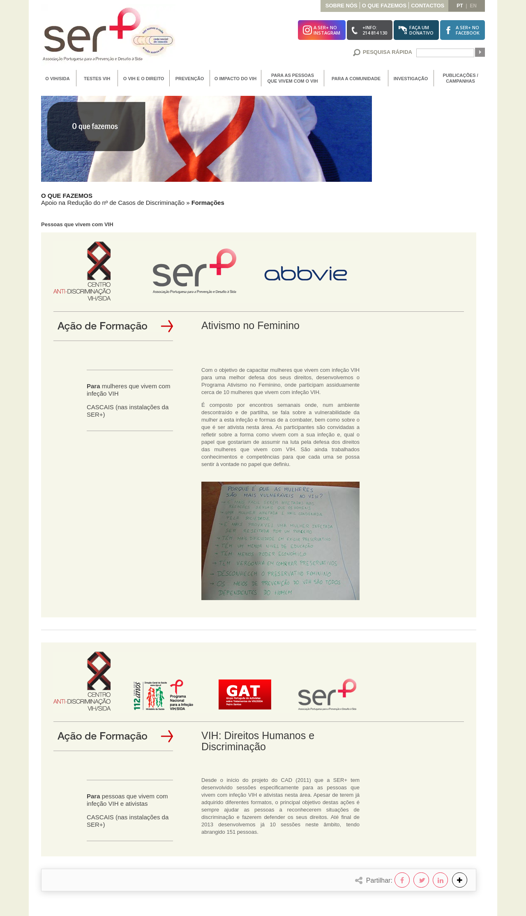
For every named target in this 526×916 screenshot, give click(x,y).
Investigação (411, 78)
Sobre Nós (341, 5)
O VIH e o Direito (143, 78)
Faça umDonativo (421, 30)
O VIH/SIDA (57, 78)
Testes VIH (97, 78)
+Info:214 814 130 (374, 30)
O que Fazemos (384, 5)
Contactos (427, 5)
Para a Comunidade (356, 78)
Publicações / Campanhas (460, 78)
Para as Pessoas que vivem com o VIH (293, 78)
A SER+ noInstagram (327, 30)
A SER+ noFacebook (468, 30)
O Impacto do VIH (235, 78)
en (473, 6)
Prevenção (189, 78)
